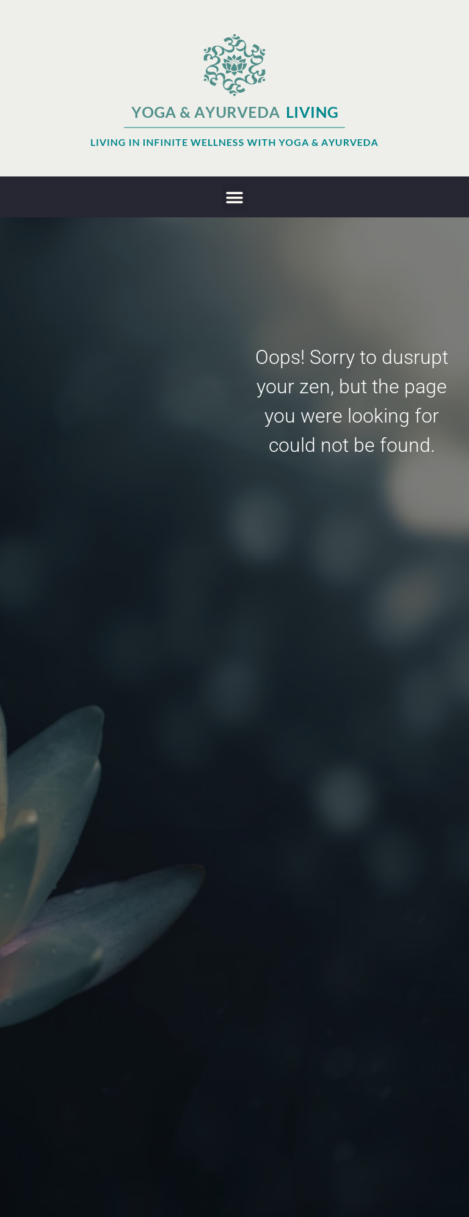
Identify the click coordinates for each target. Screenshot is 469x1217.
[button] (235, 197)
